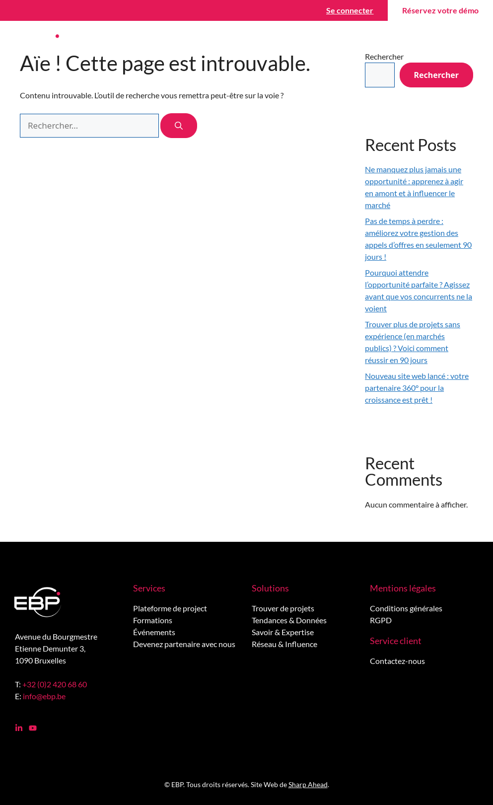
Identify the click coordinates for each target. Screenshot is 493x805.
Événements (154, 632)
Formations (152, 620)
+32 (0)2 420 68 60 (54, 684)
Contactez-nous (397, 660)
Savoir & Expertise (283, 632)
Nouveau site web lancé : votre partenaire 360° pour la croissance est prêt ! (417, 387)
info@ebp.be (44, 696)
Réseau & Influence (284, 644)
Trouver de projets (283, 608)
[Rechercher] (178, 125)
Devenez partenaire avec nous (184, 644)
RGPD (381, 620)
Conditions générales (406, 608)
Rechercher (436, 75)
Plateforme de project (170, 608)
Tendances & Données (289, 620)
